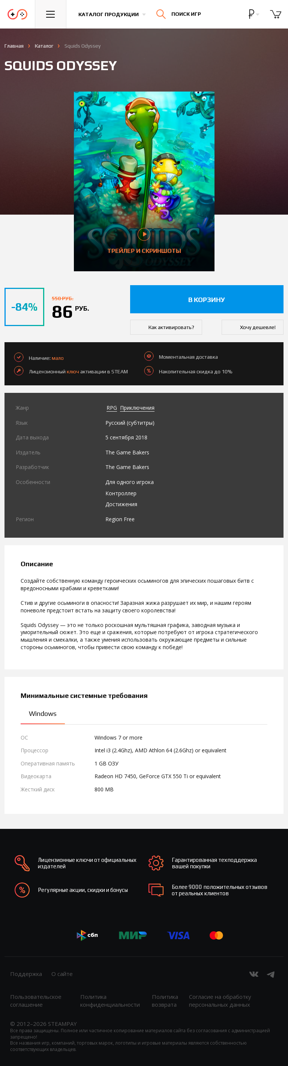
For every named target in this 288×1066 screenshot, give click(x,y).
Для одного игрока (129, 482)
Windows (43, 713)
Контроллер (120, 493)
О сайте (62, 973)
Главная (14, 46)
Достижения (121, 504)
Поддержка (26, 973)
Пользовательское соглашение (36, 1000)
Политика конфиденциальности (110, 1000)
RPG (111, 407)
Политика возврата (165, 1000)
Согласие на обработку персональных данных (220, 1000)
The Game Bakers (127, 452)
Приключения (137, 407)
